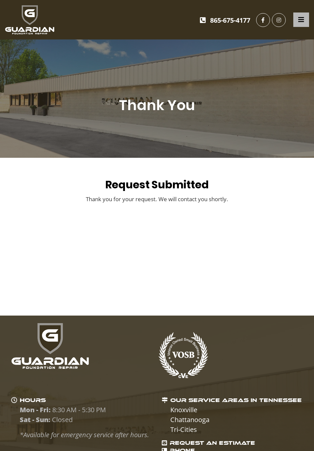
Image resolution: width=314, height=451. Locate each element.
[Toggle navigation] (301, 19)
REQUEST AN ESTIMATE (212, 443)
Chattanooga (189, 419)
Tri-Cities (183, 429)
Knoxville (183, 409)
